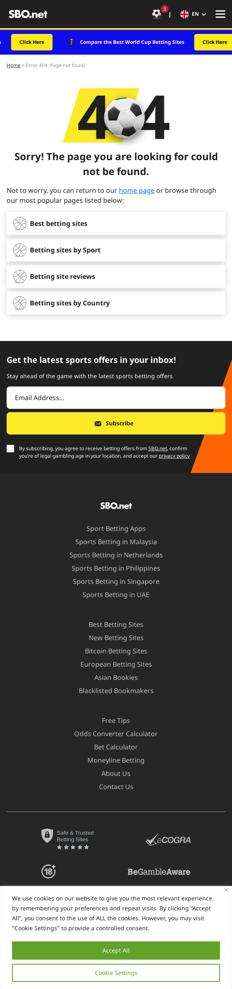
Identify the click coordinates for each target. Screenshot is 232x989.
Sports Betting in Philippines (111, 568)
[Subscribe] (116, 423)
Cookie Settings (116, 973)
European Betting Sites (111, 664)
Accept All (116, 950)
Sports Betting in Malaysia (111, 542)
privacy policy (174, 455)
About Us (111, 773)
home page (137, 190)
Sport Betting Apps (111, 528)
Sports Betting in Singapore (111, 581)
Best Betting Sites (111, 624)
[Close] (226, 890)
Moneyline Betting (111, 760)
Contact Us (111, 787)
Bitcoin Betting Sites (111, 651)
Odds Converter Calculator (111, 734)
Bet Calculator (111, 747)
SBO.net (157, 448)
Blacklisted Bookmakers (111, 691)
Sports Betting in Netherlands (111, 555)
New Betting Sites (111, 638)
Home (14, 65)
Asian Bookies (111, 677)
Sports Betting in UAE (111, 595)
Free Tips (111, 720)
